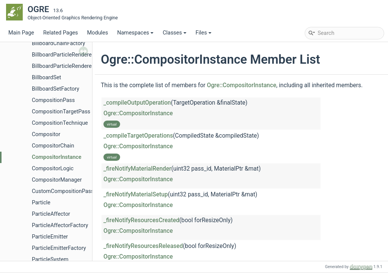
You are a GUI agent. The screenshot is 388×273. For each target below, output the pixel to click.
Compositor (46, 134)
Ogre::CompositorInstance (241, 85)
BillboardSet (46, 77)
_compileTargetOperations (138, 135)
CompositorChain (53, 146)
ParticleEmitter (50, 237)
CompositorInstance (56, 157)
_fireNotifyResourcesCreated (141, 220)
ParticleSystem (50, 259)
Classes (174, 33)
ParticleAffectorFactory (60, 225)
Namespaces (135, 33)
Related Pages (60, 33)
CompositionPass (53, 100)
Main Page (21, 33)
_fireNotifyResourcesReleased (143, 246)
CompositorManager (57, 180)
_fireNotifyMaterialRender (137, 168)
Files (203, 33)
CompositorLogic (53, 168)
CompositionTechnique (60, 123)
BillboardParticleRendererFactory (71, 66)
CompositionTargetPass (61, 111)
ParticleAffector (51, 214)
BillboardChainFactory (58, 43)
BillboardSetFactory (55, 89)
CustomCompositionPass (63, 191)
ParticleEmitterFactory (59, 248)
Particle (41, 202)
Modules (97, 33)
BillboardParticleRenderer (63, 55)
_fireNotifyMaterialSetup (135, 194)
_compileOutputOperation (137, 102)
